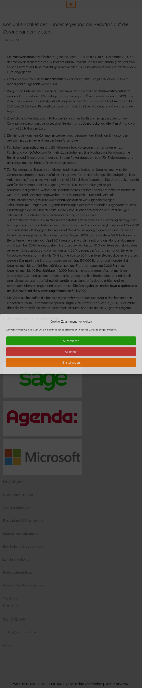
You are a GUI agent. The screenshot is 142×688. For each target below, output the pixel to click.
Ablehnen (71, 352)
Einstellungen (71, 362)
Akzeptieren (71, 341)
